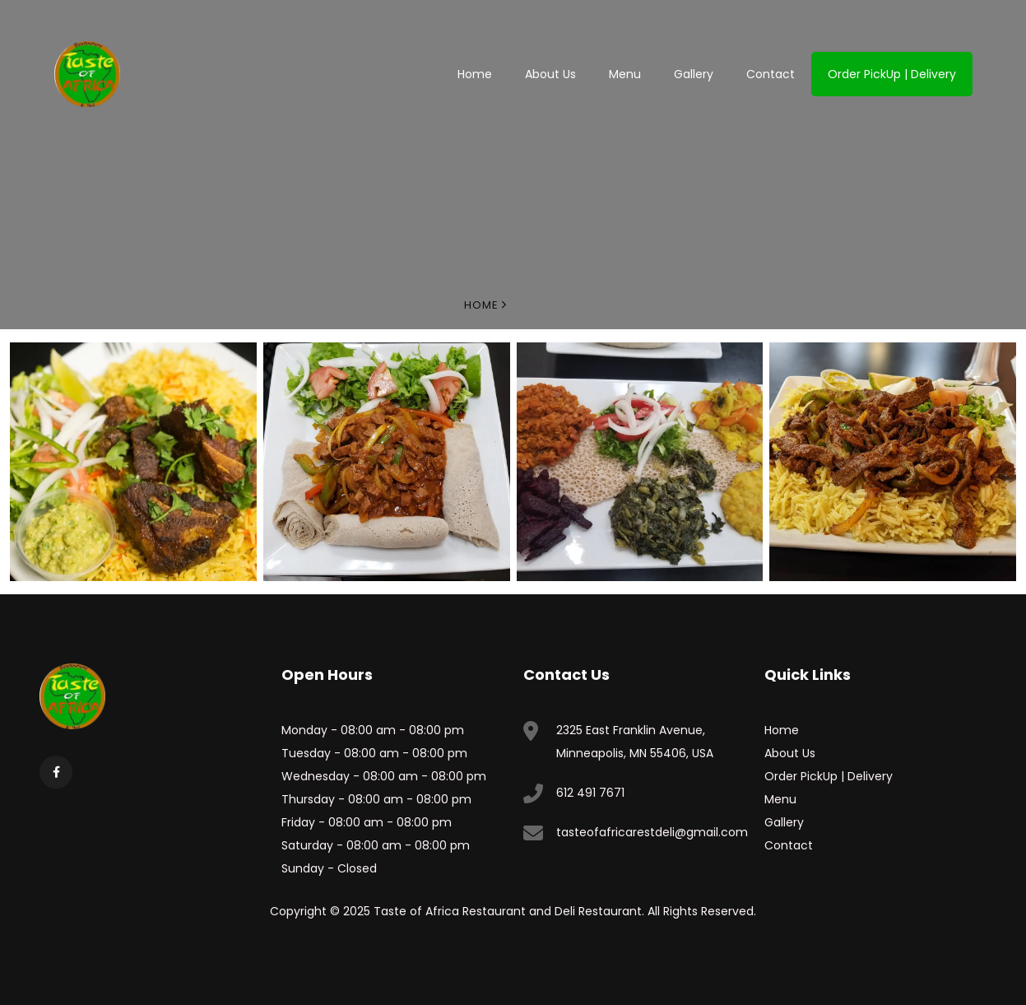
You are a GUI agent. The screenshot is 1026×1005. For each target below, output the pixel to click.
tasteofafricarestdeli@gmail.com (652, 832)
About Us (550, 74)
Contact (770, 74)
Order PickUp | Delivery (892, 74)
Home (474, 74)
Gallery (693, 74)
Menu (625, 74)
